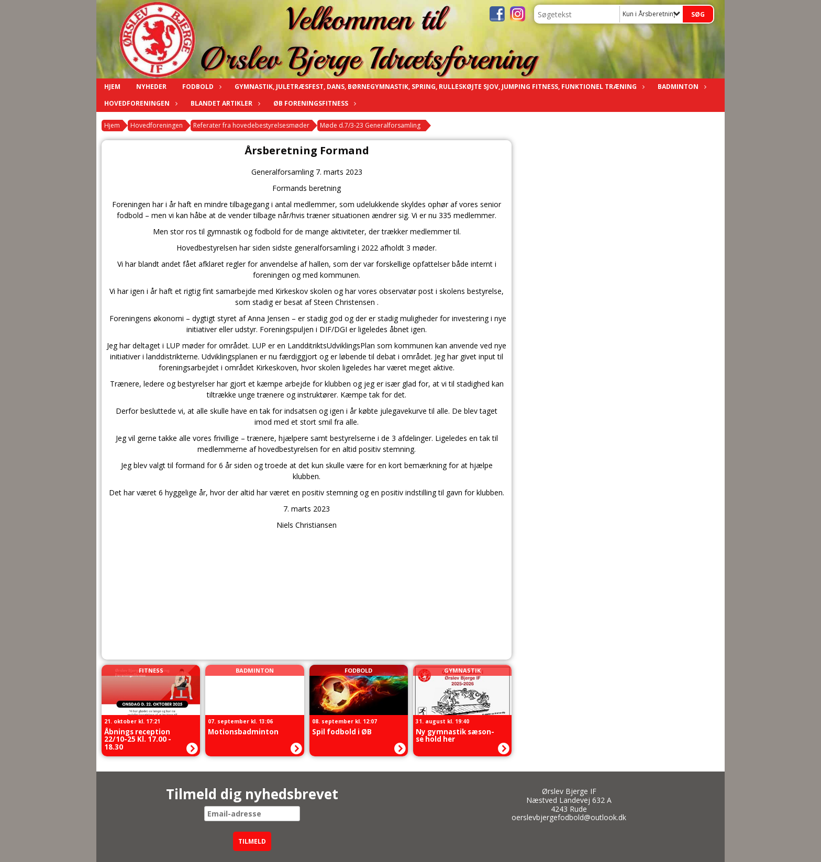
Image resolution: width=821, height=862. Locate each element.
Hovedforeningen (139, 103)
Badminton (681, 86)
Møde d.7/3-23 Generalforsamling (370, 125)
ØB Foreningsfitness (313, 103)
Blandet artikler (224, 103)
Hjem (112, 86)
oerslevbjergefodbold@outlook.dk (569, 817)
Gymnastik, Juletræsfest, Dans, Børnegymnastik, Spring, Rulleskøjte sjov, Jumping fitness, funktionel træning (438, 86)
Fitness (151, 670)
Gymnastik (462, 670)
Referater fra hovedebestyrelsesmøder (251, 125)
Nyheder (151, 86)
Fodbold (200, 86)
